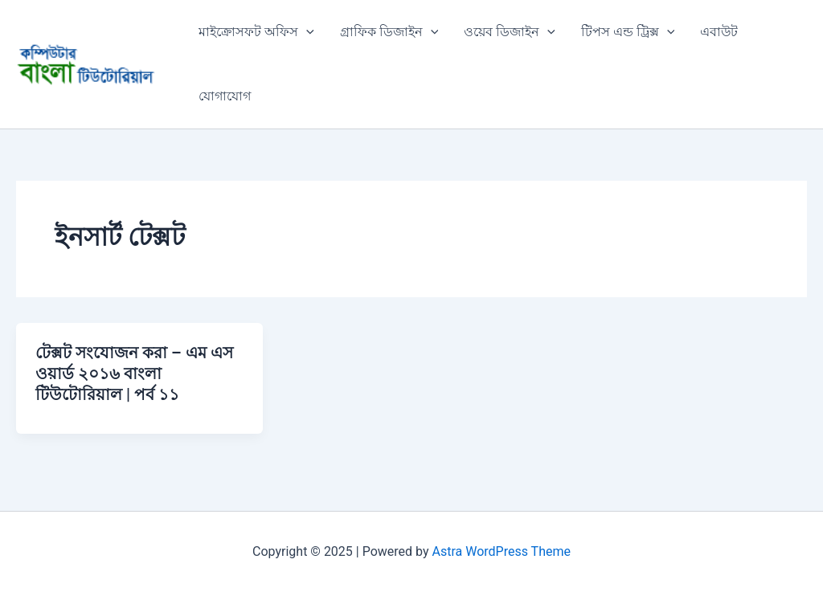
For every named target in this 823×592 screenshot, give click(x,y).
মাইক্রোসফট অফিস (256, 32)
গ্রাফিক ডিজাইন (389, 32)
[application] (306, 32)
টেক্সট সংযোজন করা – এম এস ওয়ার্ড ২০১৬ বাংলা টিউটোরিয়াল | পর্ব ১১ (134, 373)
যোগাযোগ (225, 96)
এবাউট (719, 31)
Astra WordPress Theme (501, 551)
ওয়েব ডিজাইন (509, 32)
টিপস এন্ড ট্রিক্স (628, 32)
